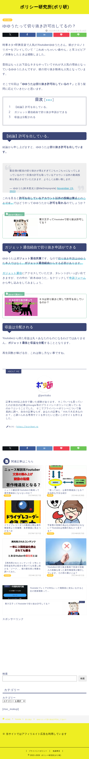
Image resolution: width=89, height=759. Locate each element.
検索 (5, 673)
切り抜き (7, 20)
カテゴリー (9, 697)
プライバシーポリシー (38, 751)
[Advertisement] (44, 644)
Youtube (18, 719)
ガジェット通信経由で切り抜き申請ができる (40, 112)
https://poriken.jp (27, 426)
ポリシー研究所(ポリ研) (44, 6)
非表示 (49, 100)
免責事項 (56, 751)
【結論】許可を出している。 (31, 107)
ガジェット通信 (12, 273)
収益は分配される (25, 117)
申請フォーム (77, 278)
